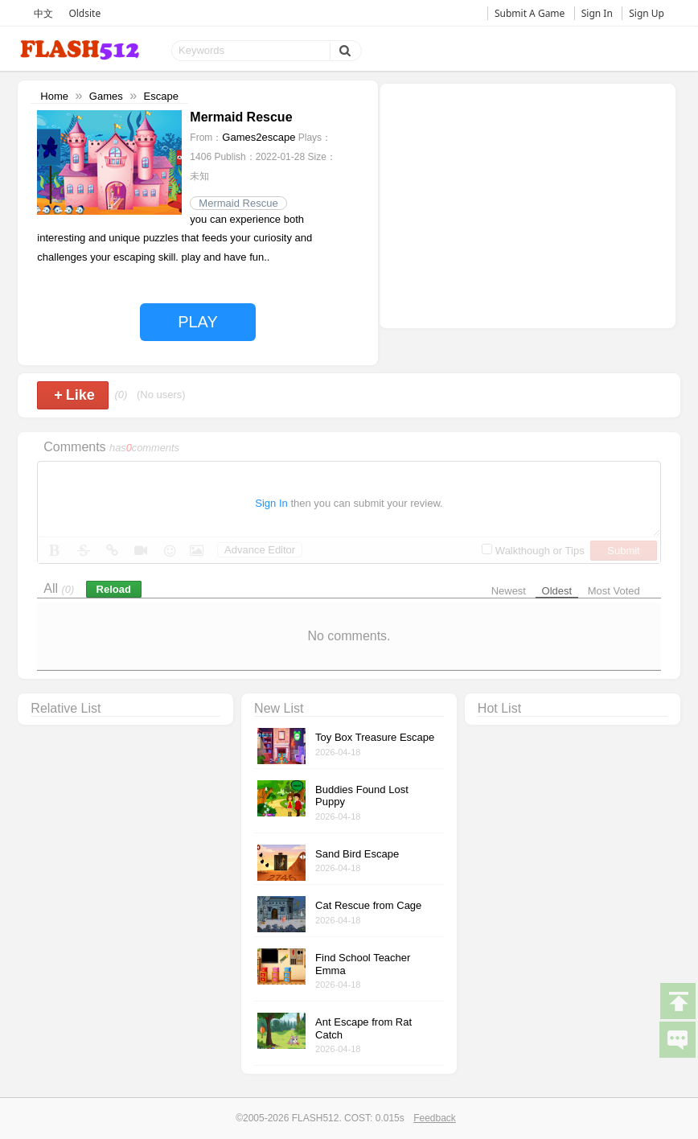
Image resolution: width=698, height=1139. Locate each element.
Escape (161, 96)
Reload (113, 589)
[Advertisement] (527, 204)
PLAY (198, 322)
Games (106, 96)
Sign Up (646, 13)
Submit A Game (530, 13)
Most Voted (614, 591)
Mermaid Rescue (238, 203)
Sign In (597, 13)
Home (54, 96)
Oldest (557, 591)
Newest (508, 591)
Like (74, 395)
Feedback (434, 1118)
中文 (43, 13)
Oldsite (84, 13)
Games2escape (258, 137)
